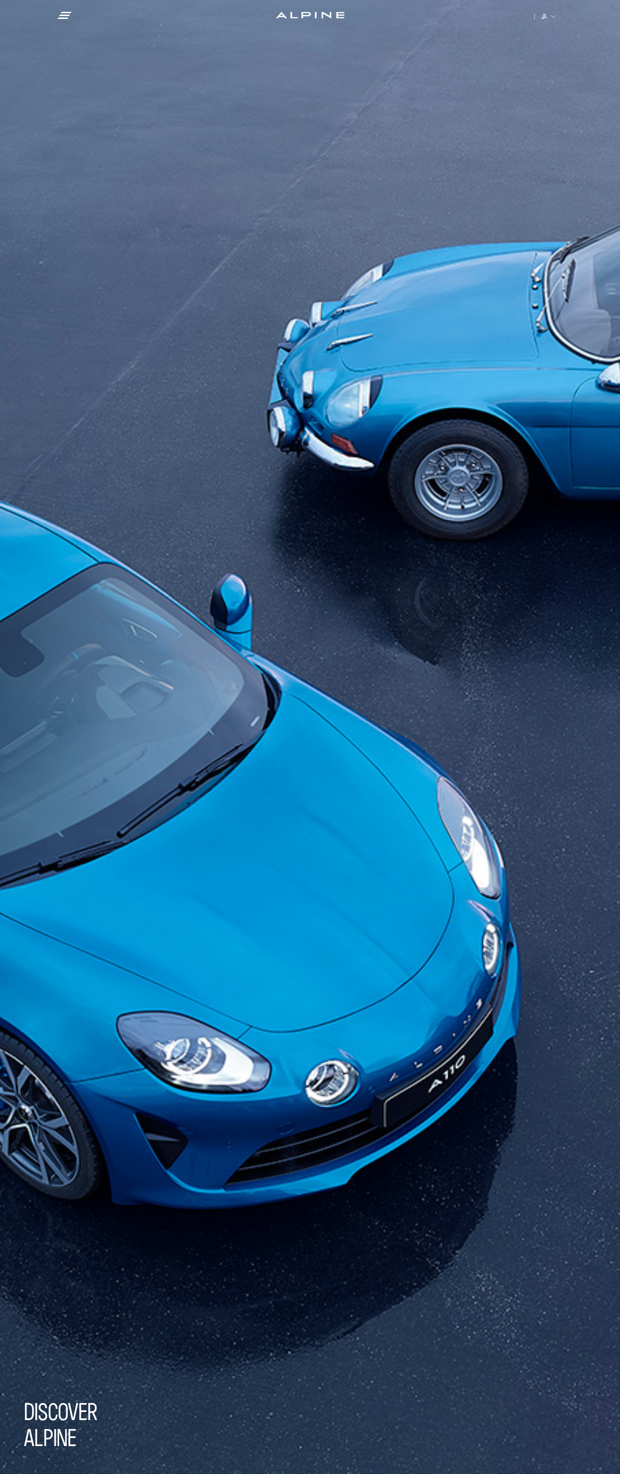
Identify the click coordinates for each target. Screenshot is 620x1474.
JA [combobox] (544, 16)
